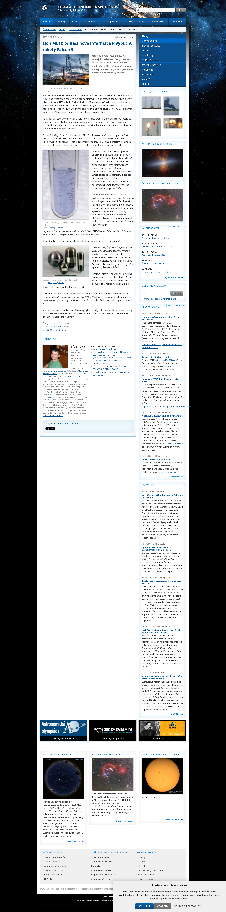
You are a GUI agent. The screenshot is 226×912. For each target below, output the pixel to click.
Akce (74, 21)
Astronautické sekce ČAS (59, 371)
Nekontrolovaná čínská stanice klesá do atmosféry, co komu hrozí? (110, 353)
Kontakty (177, 21)
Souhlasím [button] (144, 906)
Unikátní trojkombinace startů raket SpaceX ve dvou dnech (162, 631)
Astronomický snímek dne (157, 143)
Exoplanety (147, 55)
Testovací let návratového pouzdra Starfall (161, 582)
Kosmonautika (75, 29)
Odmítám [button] (162, 906)
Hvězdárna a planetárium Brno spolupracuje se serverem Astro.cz (110, 888)
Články (46, 21)
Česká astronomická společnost (62, 888)
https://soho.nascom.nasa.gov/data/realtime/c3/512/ (167, 406)
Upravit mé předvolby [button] (187, 906)
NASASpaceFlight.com (56, 282)
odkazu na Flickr (175, 443)
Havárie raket (72, 423)
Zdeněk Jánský (163, 577)
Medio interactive (97, 900)
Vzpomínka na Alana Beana (105, 349)
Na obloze (90, 21)
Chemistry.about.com (56, 227)
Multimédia (147, 69)
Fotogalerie (111, 21)
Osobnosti (147, 74)
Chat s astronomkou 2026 (156, 459)
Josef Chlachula (164, 353)
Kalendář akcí (150, 228)
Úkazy (145, 36)
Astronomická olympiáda (56, 866)
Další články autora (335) (103, 346)
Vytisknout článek (126, 37)
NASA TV (48, 879)
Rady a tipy (96, 866)
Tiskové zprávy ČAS (53, 861)
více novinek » (176, 476)
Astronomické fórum (100, 879)
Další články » (176, 714)
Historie (146, 84)
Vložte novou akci (177, 226)
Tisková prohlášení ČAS (55, 857)
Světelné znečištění (151, 64)
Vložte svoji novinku (176, 305)
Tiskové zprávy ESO (53, 870)
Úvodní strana (49, 29)
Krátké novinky (151, 307)
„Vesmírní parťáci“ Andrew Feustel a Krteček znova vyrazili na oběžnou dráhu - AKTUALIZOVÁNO (112, 360)
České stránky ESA (53, 874)
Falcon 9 (62, 423)
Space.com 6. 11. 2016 (57, 326)
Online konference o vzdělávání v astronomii (160, 318)
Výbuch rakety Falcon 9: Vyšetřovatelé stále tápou (156, 548)
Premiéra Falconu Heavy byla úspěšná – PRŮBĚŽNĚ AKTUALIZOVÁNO (110, 367)
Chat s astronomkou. (167, 471)
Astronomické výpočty (101, 861)
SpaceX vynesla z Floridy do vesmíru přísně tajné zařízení (162, 677)
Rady (141, 21)
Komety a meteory (146, 879)
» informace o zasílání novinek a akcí (159, 298)
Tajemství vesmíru (50, 397)
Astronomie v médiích (101, 870)
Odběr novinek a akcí (154, 285)
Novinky (61, 21)
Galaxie (141, 861)
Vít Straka (62, 37)
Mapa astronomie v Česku (103, 874)
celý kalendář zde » (173, 277)
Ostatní (146, 79)
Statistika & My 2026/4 (164, 360)
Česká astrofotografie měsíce (160, 183)
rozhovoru (167, 366)
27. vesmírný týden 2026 (57, 754)
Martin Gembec (164, 375)
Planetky (142, 866)
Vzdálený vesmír (150, 60)
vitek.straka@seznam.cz (53, 415)
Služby (130, 21)
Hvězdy (146, 50)
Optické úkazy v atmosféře (151, 870)
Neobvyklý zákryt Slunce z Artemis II (162, 415)
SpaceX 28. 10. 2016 (56, 329)
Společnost (157, 21)
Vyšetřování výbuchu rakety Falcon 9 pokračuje (162, 496)
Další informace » (76, 841)
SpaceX (50, 91)
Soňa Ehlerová (163, 313)
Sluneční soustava (151, 45)
